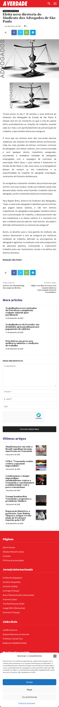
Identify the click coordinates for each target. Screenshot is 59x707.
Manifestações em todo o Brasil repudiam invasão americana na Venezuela (19, 449)
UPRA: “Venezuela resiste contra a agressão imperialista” (19, 463)
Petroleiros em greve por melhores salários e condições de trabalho (21, 343)
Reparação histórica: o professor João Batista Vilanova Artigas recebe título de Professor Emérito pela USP (18, 515)
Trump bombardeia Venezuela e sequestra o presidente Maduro (18, 498)
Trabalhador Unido (11, 11)
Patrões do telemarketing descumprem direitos (13, 287)
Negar (29, 689)
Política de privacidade (26, 703)
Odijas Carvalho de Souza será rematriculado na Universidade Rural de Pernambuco (43, 289)
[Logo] (24, 3)
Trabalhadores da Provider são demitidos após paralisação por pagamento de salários (22, 326)
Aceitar (29, 682)
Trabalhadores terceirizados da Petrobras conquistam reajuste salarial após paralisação (21, 311)
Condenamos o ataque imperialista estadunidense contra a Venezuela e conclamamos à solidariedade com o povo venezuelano (19, 482)
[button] (55, 656)
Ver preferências (29, 697)
